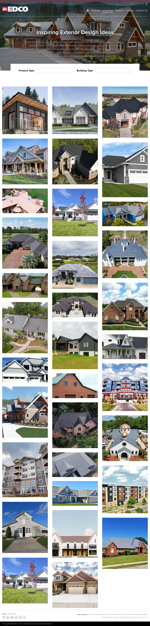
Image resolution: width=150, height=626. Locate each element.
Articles (130, 10)
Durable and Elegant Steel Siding (99, 614)
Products (95, 10)
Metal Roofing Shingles (31, 624)
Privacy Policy (133, 617)
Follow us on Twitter (12, 617)
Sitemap (124, 617)
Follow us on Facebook (16, 617)
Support (120, 10)
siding (121, 42)
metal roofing (106, 42)
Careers (116, 617)
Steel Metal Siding (46, 624)
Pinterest (3, 617)
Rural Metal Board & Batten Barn (138, 614)
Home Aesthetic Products (118, 614)
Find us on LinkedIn (7, 617)
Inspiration (108, 10)
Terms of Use (144, 617)
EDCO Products (18, 624)
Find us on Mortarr (24, 617)
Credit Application (106, 617)
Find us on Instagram (20, 617)
